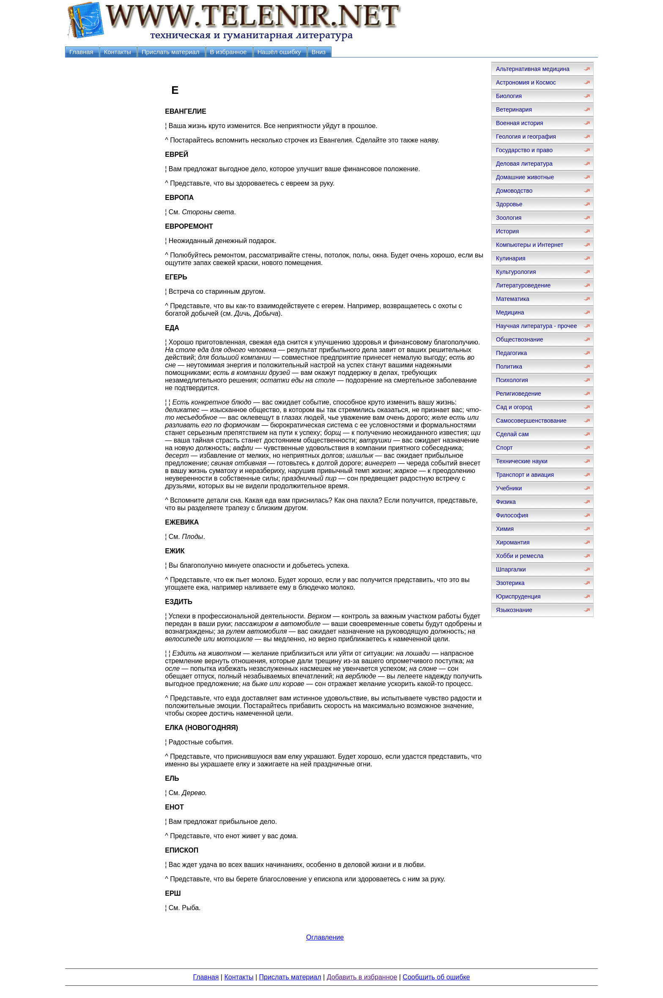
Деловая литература (524, 163)
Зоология (508, 217)
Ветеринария (514, 109)
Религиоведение (518, 393)
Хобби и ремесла (519, 555)
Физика (506, 501)
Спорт (504, 447)
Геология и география (526, 136)
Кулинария (511, 258)
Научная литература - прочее (536, 326)
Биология (509, 96)
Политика (509, 366)
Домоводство (514, 190)
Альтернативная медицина (533, 69)
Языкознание (514, 610)
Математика (512, 298)
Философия (512, 515)
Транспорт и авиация (525, 474)
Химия (505, 528)
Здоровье (509, 204)
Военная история (519, 123)
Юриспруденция (518, 596)
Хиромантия (513, 542)
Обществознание (519, 339)
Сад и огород (514, 407)
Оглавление (325, 937)
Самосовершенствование (531, 420)
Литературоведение (523, 285)
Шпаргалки (511, 569)
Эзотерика (510, 583)
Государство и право (524, 150)
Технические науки (522, 461)
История (507, 231)
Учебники (509, 488)
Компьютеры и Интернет (529, 244)
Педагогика (511, 353)
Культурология (516, 271)
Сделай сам (512, 434)
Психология (512, 380)
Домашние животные (525, 177)
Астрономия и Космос (526, 82)
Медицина (510, 312)
